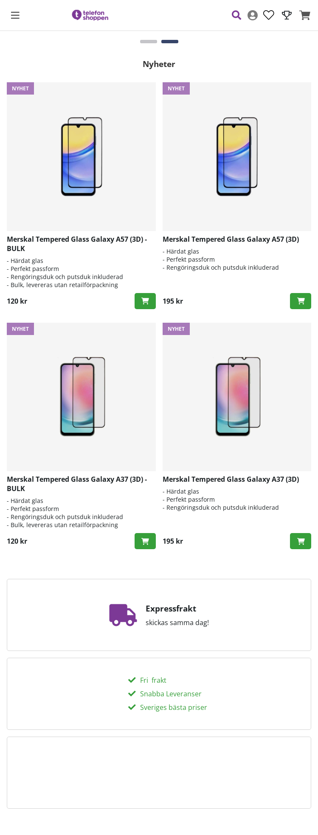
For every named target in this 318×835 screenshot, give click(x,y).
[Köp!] (145, 301)
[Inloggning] (252, 15)
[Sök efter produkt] (236, 15)
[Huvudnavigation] (15, 15)
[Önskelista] (268, 15)
